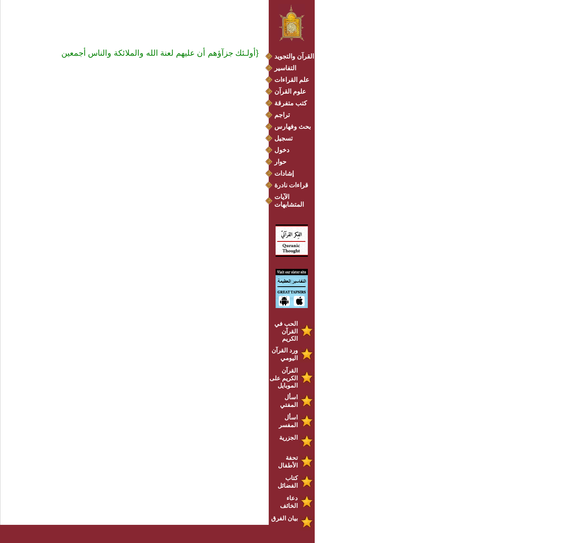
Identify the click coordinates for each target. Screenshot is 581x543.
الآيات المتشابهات (289, 200)
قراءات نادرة (291, 185)
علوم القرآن (290, 91)
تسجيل (283, 138)
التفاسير (285, 68)
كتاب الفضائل (288, 481)
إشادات (284, 173)
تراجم (282, 114)
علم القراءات (291, 79)
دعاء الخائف (289, 502)
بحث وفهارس (294, 126)
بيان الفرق (284, 518)
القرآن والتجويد (294, 56)
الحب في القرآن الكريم (286, 331)
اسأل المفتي (289, 401)
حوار (280, 161)
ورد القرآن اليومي (285, 354)
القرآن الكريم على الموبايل (284, 378)
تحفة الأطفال (288, 461)
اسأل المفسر (288, 421)
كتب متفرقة (290, 103)
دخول (281, 150)
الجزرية (288, 437)
